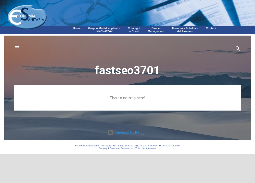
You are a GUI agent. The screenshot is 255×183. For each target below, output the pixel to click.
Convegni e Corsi (134, 30)
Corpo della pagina (127, 88)
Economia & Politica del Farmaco (185, 30)
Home (77, 28)
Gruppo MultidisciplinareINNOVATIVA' (104, 30)
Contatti (211, 28)
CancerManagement (156, 30)
